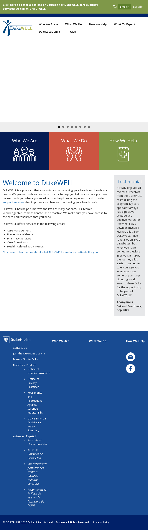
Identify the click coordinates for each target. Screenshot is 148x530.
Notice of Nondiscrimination (38, 371)
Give (73, 31)
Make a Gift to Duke (25, 359)
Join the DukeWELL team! (29, 353)
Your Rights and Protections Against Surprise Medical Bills (35, 402)
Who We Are (48, 24)
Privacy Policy (101, 522)
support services (13, 202)
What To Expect (124, 24)
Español (138, 6)
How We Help (98, 24)
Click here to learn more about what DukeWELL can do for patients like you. (50, 252)
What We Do (73, 24)
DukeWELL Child (51, 31)
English (124, 6)
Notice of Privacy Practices (33, 383)
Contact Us (20, 347)
